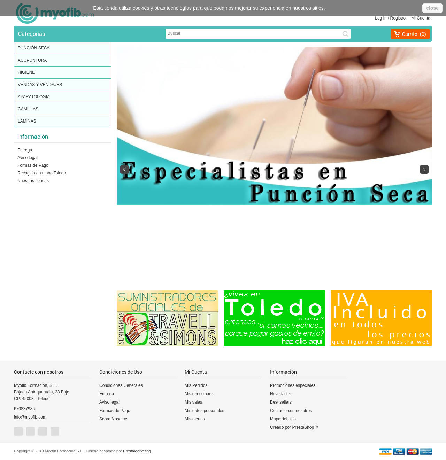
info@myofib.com (30, 417)
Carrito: (414, 34)
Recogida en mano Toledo (41, 173)
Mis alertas (195, 418)
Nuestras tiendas (33, 180)
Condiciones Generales (121, 385)
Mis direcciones (199, 393)
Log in (380, 18)
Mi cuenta (420, 18)
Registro (398, 18)
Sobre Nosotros (113, 418)
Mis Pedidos (196, 385)
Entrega (24, 150)
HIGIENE (63, 73)
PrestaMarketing (137, 451)
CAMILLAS (63, 109)
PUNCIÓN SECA (63, 48)
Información (32, 136)
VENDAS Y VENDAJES (63, 85)
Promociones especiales (292, 385)
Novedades (280, 393)
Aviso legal (27, 157)
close (432, 8)
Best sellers (281, 402)
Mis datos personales (204, 410)
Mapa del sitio (283, 418)
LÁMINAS (63, 121)
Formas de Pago (32, 165)
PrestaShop (303, 427)
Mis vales (193, 402)
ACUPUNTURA (63, 60)
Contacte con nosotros (291, 410)
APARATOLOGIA (63, 97)
